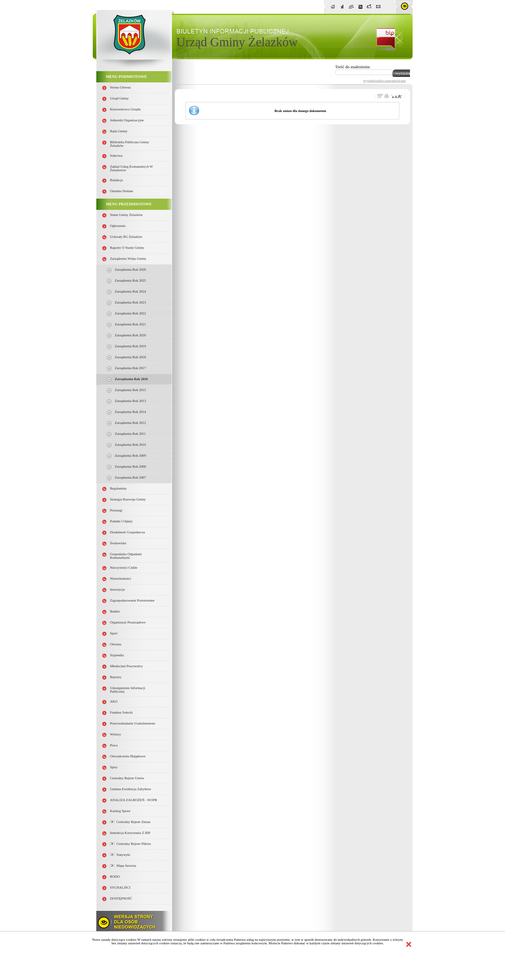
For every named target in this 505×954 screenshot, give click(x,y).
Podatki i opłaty (121, 521)
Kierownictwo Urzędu (125, 109)
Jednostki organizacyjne (127, 120)
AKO (114, 701)
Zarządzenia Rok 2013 (130, 401)
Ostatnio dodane (121, 191)
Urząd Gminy (119, 98)
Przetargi (116, 510)
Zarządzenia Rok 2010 (130, 444)
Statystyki (120, 854)
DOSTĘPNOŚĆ (121, 898)
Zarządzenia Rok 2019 (130, 346)
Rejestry (116, 677)
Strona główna (120, 87)
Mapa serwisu (123, 865)
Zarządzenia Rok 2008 (130, 466)
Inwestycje (117, 589)
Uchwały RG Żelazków (126, 236)
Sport (114, 633)
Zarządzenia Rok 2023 (130, 302)
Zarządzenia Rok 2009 (130, 455)
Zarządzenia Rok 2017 (130, 368)
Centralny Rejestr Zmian (130, 822)
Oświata (115, 644)
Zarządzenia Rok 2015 (130, 390)
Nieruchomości (120, 578)
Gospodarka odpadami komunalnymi (126, 555)
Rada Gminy (119, 131)
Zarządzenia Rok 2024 (130, 291)
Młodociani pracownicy (126, 666)
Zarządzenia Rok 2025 (130, 280)
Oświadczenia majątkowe (128, 756)
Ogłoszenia (118, 226)
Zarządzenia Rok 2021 (130, 324)
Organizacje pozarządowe (128, 622)
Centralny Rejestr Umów (127, 778)
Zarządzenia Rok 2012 (130, 423)
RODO (115, 876)
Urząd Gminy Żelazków (237, 42)
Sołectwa (116, 155)
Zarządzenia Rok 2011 (130, 433)
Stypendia (117, 655)
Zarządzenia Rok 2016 (131, 379)
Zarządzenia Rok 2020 (130, 335)
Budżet (115, 611)
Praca (114, 745)
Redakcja (116, 180)
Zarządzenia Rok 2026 (130, 269)
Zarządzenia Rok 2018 (130, 357)
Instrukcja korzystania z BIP (130, 833)
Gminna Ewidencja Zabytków (130, 789)
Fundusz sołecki (121, 712)
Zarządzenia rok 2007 (130, 477)
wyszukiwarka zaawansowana (384, 80)
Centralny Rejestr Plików (130, 844)
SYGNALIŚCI (120, 887)
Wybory (115, 734)
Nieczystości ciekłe (124, 567)
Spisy (114, 767)
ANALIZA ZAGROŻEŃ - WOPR (133, 800)
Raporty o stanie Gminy (127, 247)
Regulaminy (118, 488)
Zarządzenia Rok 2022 (130, 313)
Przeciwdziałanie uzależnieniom (132, 723)
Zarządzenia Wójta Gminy (128, 258)
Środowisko (118, 543)
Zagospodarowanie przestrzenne (132, 600)
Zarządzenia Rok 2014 (130, 412)
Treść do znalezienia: (353, 66)
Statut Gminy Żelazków (126, 215)
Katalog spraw (120, 811)
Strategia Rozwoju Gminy (128, 499)
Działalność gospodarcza (127, 532)
